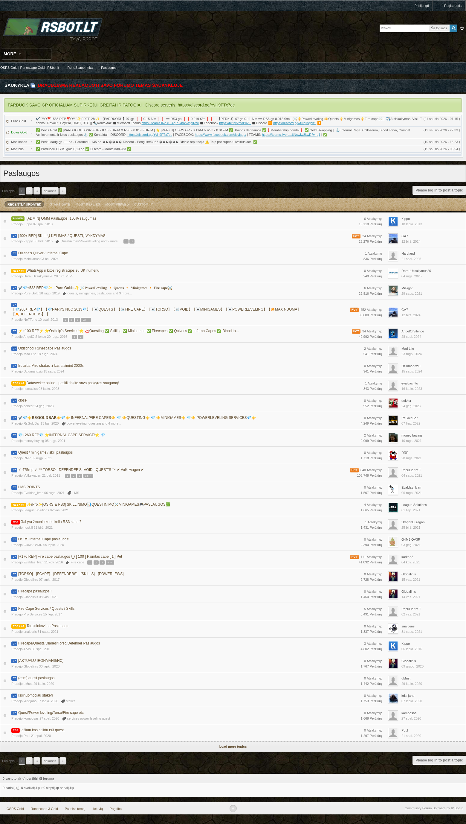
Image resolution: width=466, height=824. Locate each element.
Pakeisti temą (75, 809)
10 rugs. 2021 (411, 441)
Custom (144, 204)
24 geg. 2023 (411, 406)
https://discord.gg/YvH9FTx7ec (206, 105)
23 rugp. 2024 (411, 354)
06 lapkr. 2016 (411, 649)
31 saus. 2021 (411, 631)
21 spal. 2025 (411, 259)
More (13, 53)
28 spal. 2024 (411, 336)
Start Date (60, 204)
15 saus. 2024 (411, 371)
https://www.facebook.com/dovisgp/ (220, 134)
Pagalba (116, 809)
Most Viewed (117, 204)
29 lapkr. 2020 (411, 683)
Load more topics (233, 746)
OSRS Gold (15, 809)
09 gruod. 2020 (412, 666)
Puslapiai (9, 191)
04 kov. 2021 (410, 562)
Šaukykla (16, 85)
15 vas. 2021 (410, 579)
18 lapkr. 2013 (411, 224)
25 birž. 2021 (411, 527)
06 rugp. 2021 (411, 493)
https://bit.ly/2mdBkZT (235, 123)
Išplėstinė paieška (462, 28)
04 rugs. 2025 (411, 276)
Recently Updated (24, 204)
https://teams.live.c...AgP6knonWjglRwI (169, 123)
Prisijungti (422, 5)
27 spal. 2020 (411, 718)
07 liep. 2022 (410, 423)
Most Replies (88, 204)
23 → (86, 319)
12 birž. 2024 (411, 241)
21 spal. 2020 (411, 736)
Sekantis (50, 191)
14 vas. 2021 (410, 597)
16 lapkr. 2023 (411, 388)
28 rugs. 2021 (411, 458)
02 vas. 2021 (410, 614)
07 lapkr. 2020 (411, 701)
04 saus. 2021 (411, 475)
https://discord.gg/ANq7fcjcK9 (294, 123)
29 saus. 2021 (411, 293)
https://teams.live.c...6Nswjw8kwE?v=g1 (291, 134)
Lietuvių (97, 809)
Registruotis (453, 5)
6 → (110, 562)
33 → (88, 475)
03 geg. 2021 (411, 545)
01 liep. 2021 (410, 510)
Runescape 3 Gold (44, 809)
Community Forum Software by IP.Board (434, 808)
